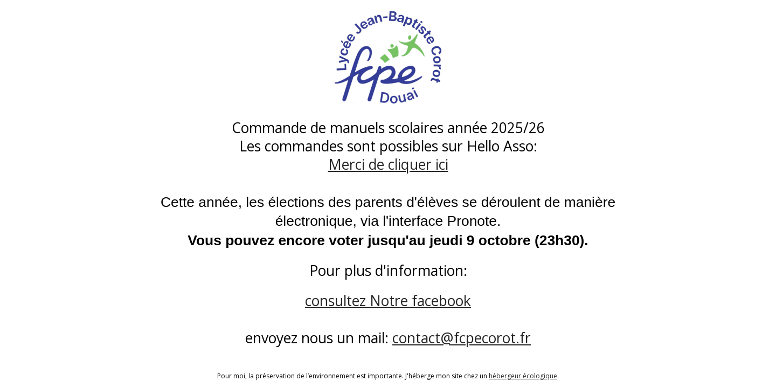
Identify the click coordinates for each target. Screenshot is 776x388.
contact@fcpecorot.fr (461, 338)
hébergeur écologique (523, 375)
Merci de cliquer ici (388, 164)
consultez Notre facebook (388, 300)
